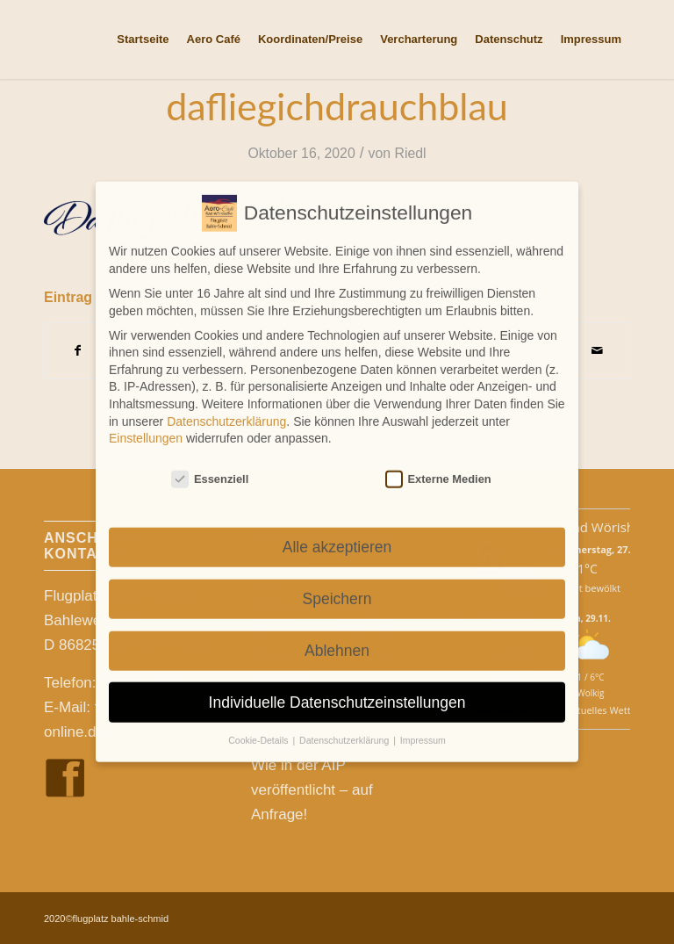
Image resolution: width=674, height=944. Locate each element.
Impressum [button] (423, 726)
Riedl (411, 153)
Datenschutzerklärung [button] (345, 726)
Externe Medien (438, 465)
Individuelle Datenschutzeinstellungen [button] (337, 687)
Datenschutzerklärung (226, 407)
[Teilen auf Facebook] (77, 350)
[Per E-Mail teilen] (597, 350)
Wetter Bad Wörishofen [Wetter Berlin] (590, 527)
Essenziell (209, 465)
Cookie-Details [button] (259, 726)
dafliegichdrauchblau (337, 105)
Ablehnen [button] (337, 636)
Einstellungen (146, 424)
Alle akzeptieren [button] (337, 533)
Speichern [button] (337, 585)
